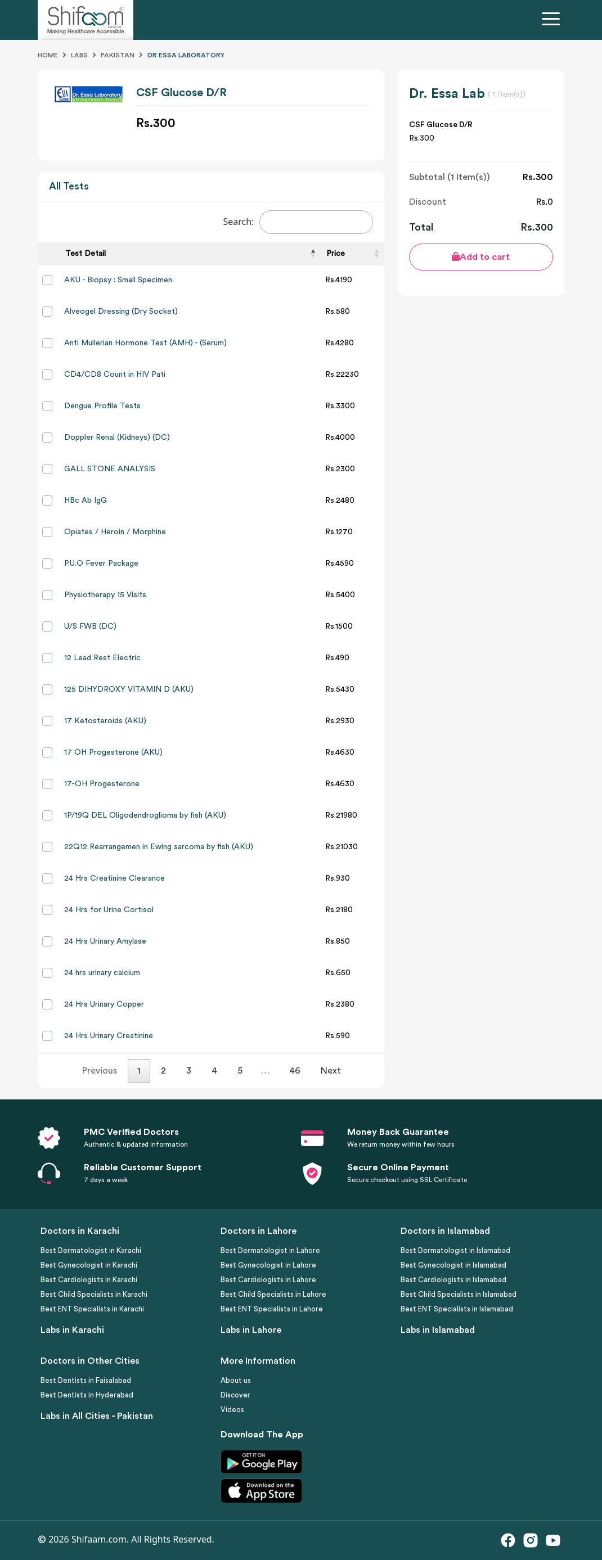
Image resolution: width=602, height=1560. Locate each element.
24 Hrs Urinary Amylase (105, 941)
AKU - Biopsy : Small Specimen (118, 280)
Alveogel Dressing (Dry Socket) (121, 311)
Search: (298, 222)
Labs (79, 55)
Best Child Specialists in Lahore (273, 1294)
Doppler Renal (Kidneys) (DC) (117, 437)
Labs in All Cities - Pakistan (97, 1416)
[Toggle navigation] (553, 20)
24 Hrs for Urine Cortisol (109, 910)
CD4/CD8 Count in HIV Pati (114, 374)
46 (294, 1070)
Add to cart (481, 256)
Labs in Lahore (251, 1329)
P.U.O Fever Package (101, 563)
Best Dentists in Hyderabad (87, 1395)
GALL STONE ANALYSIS (109, 469)
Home (48, 55)
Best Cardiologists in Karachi (89, 1279)
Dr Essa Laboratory (185, 55)
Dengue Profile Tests (102, 406)
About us (236, 1380)
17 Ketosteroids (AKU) (105, 721)
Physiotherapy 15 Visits (105, 595)
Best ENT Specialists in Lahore (272, 1309)
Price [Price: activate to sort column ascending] (335, 254)
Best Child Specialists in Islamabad (458, 1294)
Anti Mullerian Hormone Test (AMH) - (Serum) (145, 343)
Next (331, 1070)
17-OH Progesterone (102, 784)
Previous (99, 1070)
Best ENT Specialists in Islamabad (457, 1309)
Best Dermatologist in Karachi (91, 1250)
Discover (235, 1395)
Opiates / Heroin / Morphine (115, 532)
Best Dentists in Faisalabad (86, 1380)
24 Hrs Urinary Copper (104, 1004)
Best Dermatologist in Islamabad (455, 1250)
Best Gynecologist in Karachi (89, 1265)
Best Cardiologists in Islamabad (453, 1279)
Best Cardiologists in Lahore (268, 1279)
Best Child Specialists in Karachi (94, 1294)
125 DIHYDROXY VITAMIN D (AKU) (129, 689)
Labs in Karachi (72, 1329)
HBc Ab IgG (85, 500)
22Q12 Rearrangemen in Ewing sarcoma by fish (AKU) (158, 847)
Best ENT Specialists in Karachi (92, 1309)
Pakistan (117, 55)
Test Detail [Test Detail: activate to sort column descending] (85, 254)
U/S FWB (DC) (90, 626)
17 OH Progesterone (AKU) (113, 752)
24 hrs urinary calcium (102, 973)
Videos (232, 1409)
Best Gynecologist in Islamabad (453, 1265)
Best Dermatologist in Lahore (270, 1250)
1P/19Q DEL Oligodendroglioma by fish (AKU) (145, 815)
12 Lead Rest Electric (102, 658)
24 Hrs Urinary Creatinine (108, 1036)
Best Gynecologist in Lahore (268, 1265)
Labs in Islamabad (438, 1329)
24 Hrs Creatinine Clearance (114, 878)
